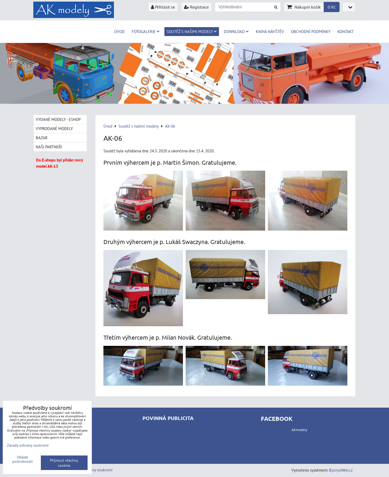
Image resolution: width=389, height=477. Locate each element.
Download (236, 31)
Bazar (42, 137)
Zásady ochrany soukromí (28, 445)
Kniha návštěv (270, 31)
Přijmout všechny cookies (64, 463)
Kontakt (345, 31)
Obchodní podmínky (310, 31)
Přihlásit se (163, 7)
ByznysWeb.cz (341, 470)
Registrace (196, 7)
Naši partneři (49, 146)
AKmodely (299, 430)
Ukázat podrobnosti (22, 459)
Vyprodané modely (54, 128)
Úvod (119, 31)
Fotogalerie (146, 31)
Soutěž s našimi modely (192, 31)
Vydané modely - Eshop (58, 119)
